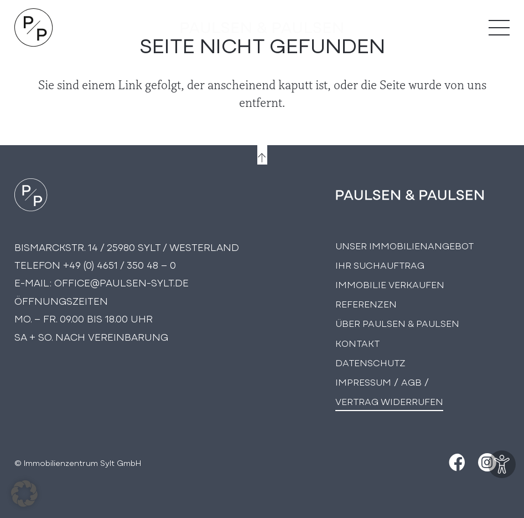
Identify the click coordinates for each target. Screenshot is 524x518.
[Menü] (499, 28)
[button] (24, 493)
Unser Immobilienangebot (404, 245)
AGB (411, 381)
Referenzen (366, 303)
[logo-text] (262, 27)
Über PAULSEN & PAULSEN (397, 322)
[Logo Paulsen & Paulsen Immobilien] (33, 27)
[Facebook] (456, 462)
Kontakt (357, 342)
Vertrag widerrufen (389, 400)
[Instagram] (487, 462)
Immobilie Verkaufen (389, 284)
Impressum (363, 381)
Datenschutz (370, 362)
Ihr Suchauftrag (379, 264)
